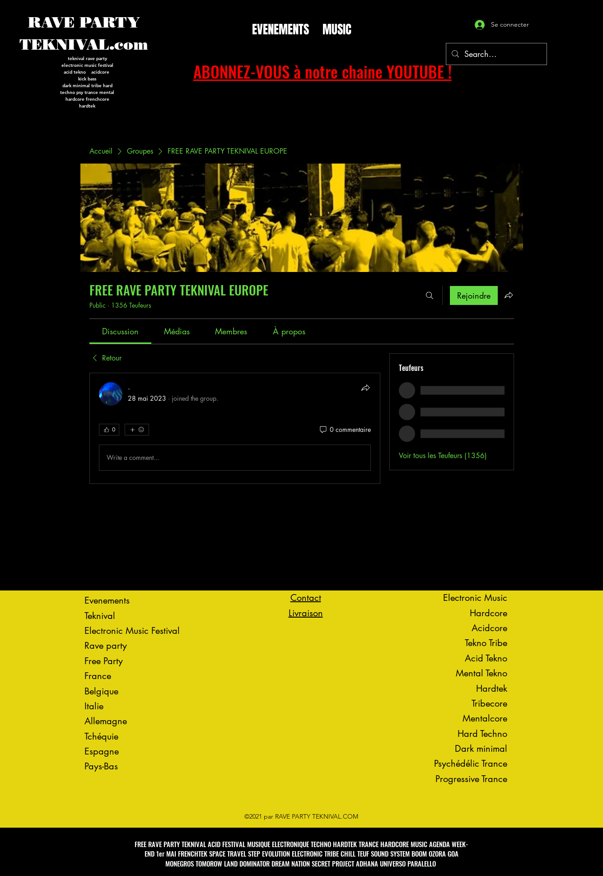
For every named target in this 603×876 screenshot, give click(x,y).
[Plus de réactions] (137, 430)
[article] (234, 428)
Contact (305, 598)
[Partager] (365, 387)
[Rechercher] (429, 295)
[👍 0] (109, 430)
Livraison (306, 613)
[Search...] (496, 54)
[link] (120, 331)
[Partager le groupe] (508, 295)
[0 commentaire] (344, 429)
